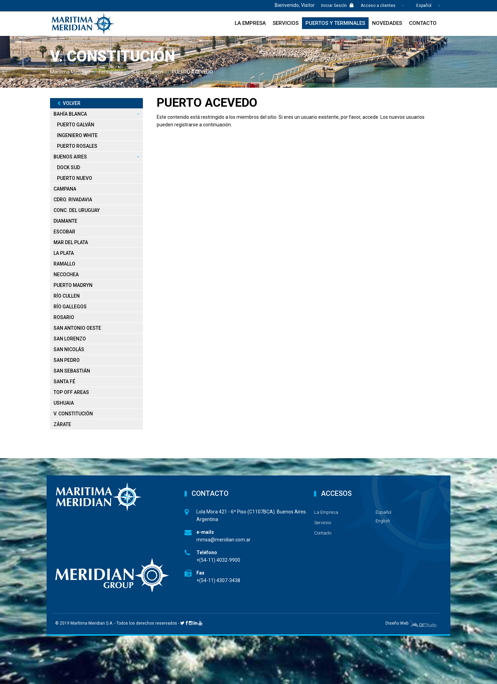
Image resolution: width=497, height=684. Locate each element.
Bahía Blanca (70, 113)
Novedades (387, 23)
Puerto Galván (75, 124)
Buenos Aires (70, 156)
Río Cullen (66, 295)
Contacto (423, 23)
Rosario (63, 317)
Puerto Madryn (72, 285)
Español (423, 5)
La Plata (63, 253)
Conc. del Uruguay (76, 210)
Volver (68, 103)
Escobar (64, 231)
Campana (64, 188)
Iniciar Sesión (337, 5)
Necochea (66, 274)
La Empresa (250, 23)
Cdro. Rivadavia (72, 199)
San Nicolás (68, 349)
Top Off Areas (71, 392)
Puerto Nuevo (74, 178)
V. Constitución (73, 413)
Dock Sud (68, 167)
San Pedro (66, 360)
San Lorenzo (69, 338)
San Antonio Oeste (77, 327)
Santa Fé (64, 381)
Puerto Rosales (77, 145)
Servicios (286, 23)
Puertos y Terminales (335, 23)
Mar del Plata (70, 242)
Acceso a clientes (379, 5)
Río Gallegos (70, 306)
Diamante (65, 220)
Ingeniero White (77, 135)
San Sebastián (71, 370)
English (383, 520)
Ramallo (64, 263)
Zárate (62, 424)
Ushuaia (63, 402)
